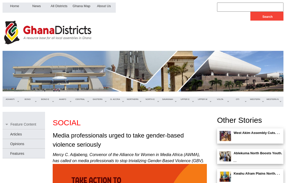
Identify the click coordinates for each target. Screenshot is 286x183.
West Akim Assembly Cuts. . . (257, 133)
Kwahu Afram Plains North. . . (257, 173)
